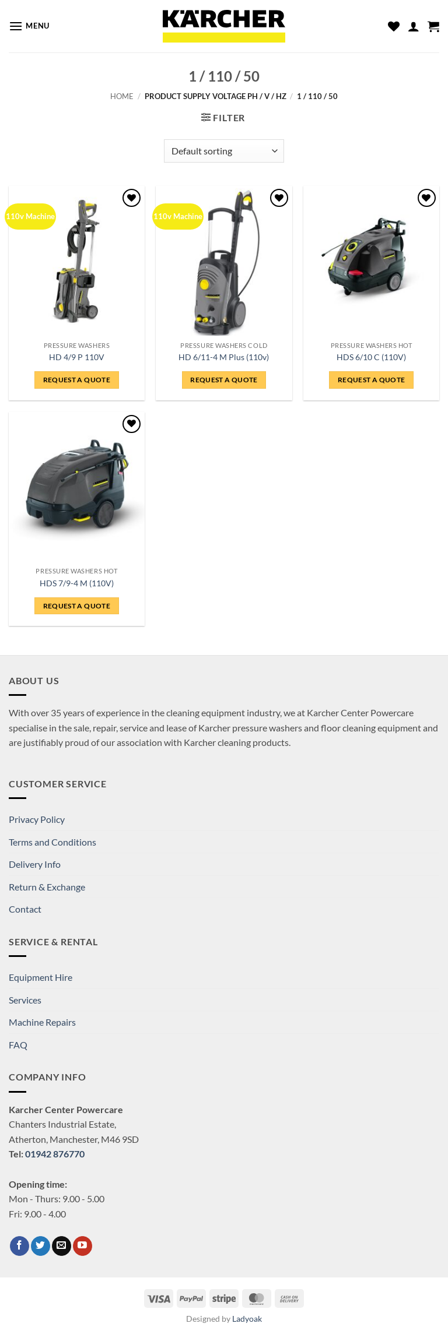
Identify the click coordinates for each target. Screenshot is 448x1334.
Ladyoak (247, 1319)
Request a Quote (76, 379)
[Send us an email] (61, 1246)
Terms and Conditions (52, 841)
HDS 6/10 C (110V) (371, 357)
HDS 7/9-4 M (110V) (77, 583)
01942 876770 (55, 1153)
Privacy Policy (37, 819)
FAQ (18, 1044)
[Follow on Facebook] (19, 1246)
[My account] (413, 26)
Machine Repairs (42, 1021)
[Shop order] (224, 151)
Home (122, 96)
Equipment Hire (40, 977)
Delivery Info (35, 864)
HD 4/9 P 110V (76, 357)
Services (25, 999)
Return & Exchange (47, 886)
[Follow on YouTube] (82, 1246)
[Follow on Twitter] (40, 1246)
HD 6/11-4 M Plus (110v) (223, 357)
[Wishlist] (394, 26)
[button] (29, 26)
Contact (25, 908)
